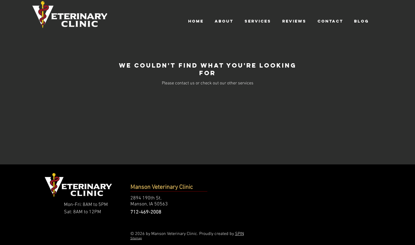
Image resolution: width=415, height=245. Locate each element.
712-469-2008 (145, 212)
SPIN (239, 234)
